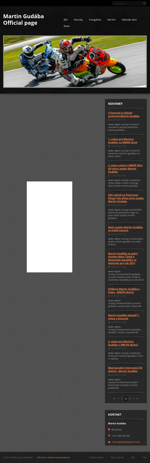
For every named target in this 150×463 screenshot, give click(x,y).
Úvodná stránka (96, 457)
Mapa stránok (117, 457)
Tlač (145, 457)
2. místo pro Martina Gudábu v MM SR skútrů (123, 343)
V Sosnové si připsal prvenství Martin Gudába (123, 114)
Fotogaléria (95, 19)
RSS (133, 457)
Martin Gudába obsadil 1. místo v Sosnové (124, 317)
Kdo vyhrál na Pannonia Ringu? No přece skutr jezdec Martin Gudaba (126, 198)
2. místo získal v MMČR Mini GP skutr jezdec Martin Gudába (125, 169)
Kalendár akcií (129, 19)
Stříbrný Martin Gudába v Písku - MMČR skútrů (124, 290)
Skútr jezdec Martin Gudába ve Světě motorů (125, 229)
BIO (66, 19)
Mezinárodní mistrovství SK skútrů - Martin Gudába (125, 369)
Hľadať (144, 3)
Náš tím (111, 19)
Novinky (78, 19)
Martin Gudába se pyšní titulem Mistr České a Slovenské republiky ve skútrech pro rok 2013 (123, 258)
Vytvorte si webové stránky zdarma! (53, 457)
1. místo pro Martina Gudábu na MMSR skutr (123, 140)
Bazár (67, 26)
